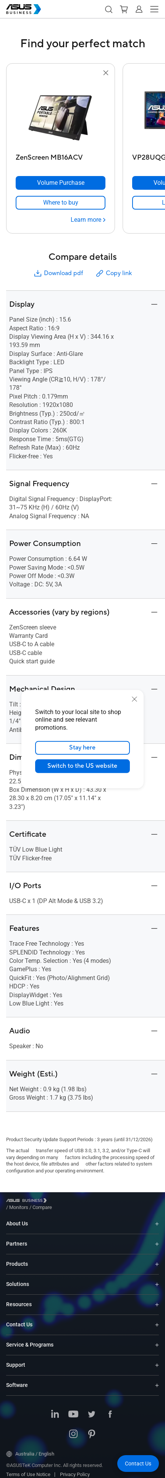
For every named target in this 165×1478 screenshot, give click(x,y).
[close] (134, 699)
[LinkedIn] (55, 1409)
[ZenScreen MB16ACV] (60, 155)
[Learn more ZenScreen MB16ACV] (88, 220)
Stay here (83, 747)
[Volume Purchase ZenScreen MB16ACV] (60, 183)
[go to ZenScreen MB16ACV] (61, 114)
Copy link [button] (113, 273)
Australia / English (30, 1448)
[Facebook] (110, 1409)
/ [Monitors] (61, 1201)
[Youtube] (73, 1409)
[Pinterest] (92, 1429)
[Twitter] (92, 1409)
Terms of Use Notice (28, 1469)
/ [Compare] (83, 1201)
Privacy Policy (75, 1469)
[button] (108, 9)
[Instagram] (73, 1429)
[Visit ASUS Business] (28, 1202)
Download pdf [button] (58, 273)
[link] (60, 203)
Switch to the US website (83, 766)
